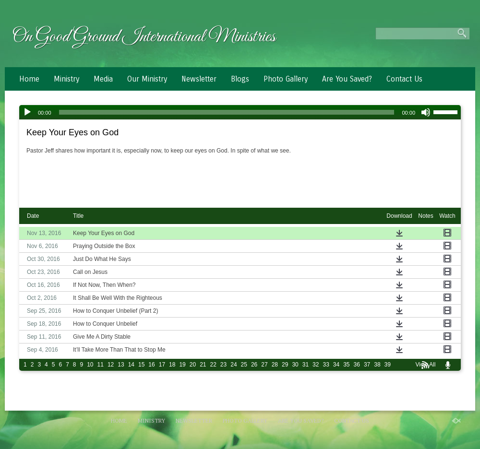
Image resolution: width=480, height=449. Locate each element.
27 (264, 364)
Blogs (240, 78)
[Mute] (426, 112)
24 (233, 364)
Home (29, 78)
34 (336, 364)
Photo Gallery (286, 78)
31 (305, 364)
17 (162, 364)
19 (182, 364)
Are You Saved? (347, 78)
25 (244, 364)
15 (141, 364)
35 (346, 364)
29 (285, 364)
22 (213, 364)
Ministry (66, 78)
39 (387, 364)
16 (151, 364)
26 (254, 364)
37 (367, 364)
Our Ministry (147, 78)
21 (203, 364)
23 (223, 364)
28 (275, 364)
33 (326, 364)
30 (295, 364)
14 (131, 364)
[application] (240, 112)
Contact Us (404, 78)
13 (121, 364)
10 (90, 364)
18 (172, 364)
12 (111, 364)
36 (357, 364)
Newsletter (198, 78)
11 (100, 364)
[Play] (27, 112)
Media (103, 78)
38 (377, 364)
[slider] (227, 112)
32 (315, 364)
